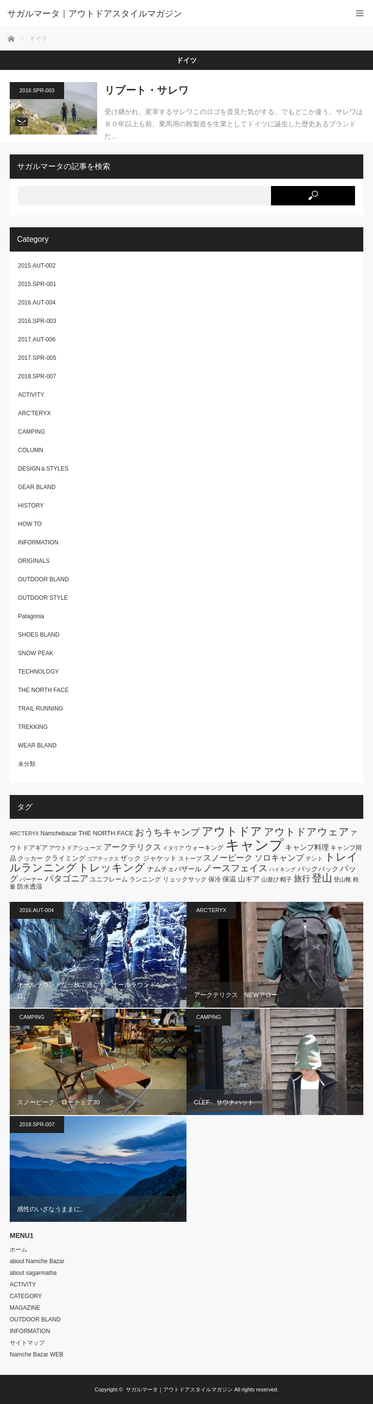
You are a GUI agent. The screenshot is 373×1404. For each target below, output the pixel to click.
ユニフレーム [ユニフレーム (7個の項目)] (109, 879)
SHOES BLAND (38, 634)
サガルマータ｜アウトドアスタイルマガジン (179, 1389)
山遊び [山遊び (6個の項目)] (270, 879)
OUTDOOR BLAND (43, 579)
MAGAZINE (25, 1307)
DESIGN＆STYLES (43, 468)
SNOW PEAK (35, 653)
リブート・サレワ (146, 90)
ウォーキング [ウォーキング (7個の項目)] (204, 847)
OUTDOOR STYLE (43, 597)
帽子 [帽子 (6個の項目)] (286, 879)
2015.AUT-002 (36, 265)
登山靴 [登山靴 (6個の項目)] (342, 879)
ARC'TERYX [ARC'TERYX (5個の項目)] (24, 833)
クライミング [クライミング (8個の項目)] (65, 858)
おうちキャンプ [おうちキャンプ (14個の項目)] (167, 832)
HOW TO (30, 524)
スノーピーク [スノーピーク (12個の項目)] (228, 858)
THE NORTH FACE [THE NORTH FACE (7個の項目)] (106, 833)
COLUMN (30, 450)
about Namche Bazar (37, 1261)
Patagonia (31, 616)
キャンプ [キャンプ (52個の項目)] (254, 845)
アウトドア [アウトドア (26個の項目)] (232, 831)
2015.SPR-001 (37, 284)
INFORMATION (38, 542)
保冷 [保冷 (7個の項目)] (214, 879)
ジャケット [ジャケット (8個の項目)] (160, 858)
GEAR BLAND (36, 487)
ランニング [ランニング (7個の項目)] (145, 879)
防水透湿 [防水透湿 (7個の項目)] (29, 886)
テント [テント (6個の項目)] (314, 858)
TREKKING (33, 727)
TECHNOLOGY (38, 671)
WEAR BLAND (37, 745)
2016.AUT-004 (36, 302)
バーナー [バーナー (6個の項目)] (31, 879)
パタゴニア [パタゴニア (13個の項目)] (66, 878)
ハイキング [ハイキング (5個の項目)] (282, 869)
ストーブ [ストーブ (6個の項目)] (190, 858)
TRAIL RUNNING (40, 708)
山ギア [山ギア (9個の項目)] (249, 879)
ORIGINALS (34, 561)
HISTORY (31, 505)
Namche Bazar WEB (36, 1354)
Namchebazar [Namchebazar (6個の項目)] (58, 833)
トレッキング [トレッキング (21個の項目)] (111, 868)
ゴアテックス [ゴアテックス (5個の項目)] (103, 859)
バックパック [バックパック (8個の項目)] (318, 869)
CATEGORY (26, 1296)
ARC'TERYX (34, 413)
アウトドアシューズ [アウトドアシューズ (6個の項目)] (75, 848)
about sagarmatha (33, 1272)
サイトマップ (27, 1342)
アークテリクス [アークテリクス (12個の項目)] (132, 847)
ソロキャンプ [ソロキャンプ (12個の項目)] (279, 858)
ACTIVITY (31, 394)
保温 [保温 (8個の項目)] (229, 879)
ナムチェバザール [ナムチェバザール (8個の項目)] (174, 869)
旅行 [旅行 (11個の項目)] (302, 878)
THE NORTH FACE (43, 690)
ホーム (18, 1249)
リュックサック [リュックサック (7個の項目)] (185, 879)
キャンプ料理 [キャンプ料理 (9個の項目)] (307, 847)
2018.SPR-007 (37, 376)
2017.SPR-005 (37, 358)
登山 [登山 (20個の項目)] (322, 878)
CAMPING (31, 431)
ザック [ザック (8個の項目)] (130, 858)
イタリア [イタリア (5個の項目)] (173, 848)
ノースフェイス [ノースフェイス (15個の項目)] (235, 868)
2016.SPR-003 (36, 90)
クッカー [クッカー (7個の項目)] (30, 858)
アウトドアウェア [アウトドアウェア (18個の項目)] (306, 831)
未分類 (26, 764)
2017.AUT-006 (36, 339)
